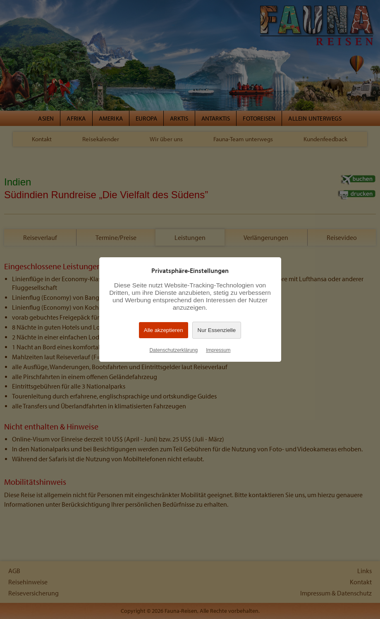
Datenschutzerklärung (173, 350)
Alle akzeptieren (163, 330)
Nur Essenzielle (217, 330)
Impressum (218, 350)
